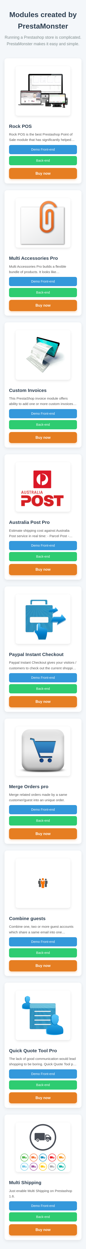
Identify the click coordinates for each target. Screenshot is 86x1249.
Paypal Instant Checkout (36, 654)
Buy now (43, 173)
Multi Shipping (25, 1182)
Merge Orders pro (29, 786)
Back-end (43, 160)
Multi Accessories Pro (33, 258)
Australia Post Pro (29, 522)
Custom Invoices (27, 390)
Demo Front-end (43, 149)
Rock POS (20, 126)
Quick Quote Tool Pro (33, 1050)
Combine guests (27, 918)
